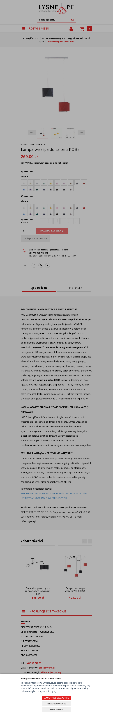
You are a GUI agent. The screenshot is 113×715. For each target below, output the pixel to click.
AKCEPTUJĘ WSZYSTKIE (56, 698)
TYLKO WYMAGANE (56, 704)
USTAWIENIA (56, 709)
